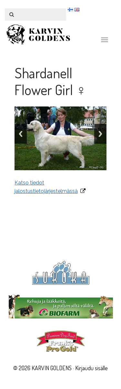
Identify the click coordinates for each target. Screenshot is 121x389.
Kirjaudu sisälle (91, 368)
